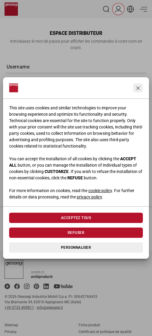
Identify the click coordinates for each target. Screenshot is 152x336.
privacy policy (89, 197)
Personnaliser (76, 247)
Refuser (76, 233)
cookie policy (100, 190)
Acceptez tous (76, 218)
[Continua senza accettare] (138, 87)
